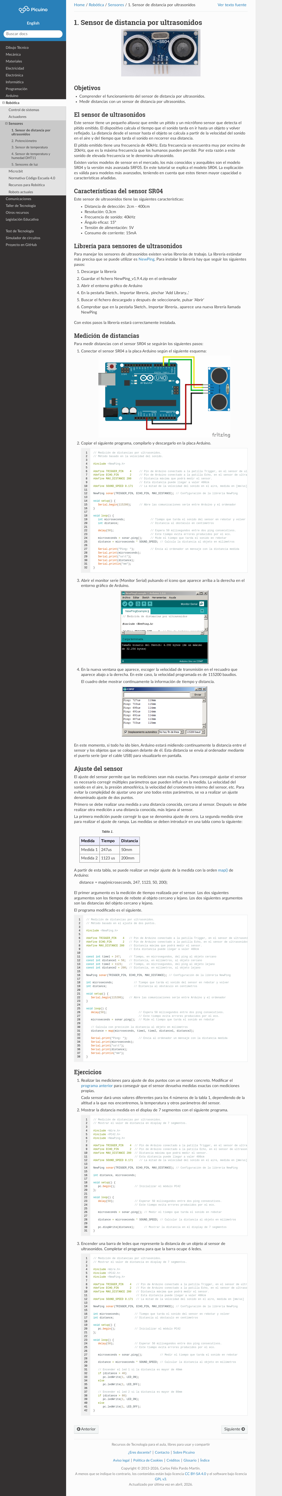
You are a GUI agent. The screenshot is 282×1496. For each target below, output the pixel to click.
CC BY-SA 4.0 (195, 1474)
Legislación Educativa (22, 219)
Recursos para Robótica (27, 185)
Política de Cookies (148, 1460)
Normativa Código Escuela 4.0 (32, 178)
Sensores (116, 5)
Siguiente (234, 1429)
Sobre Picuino (184, 1452)
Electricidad (15, 68)
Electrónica (14, 75)
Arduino (12, 96)
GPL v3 (160, 1479)
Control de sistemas (24, 110)
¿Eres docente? (139, 1452)
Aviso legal (121, 1460)
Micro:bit (16, 171)
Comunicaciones (18, 199)
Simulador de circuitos (23, 238)
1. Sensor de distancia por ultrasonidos (30, 132)
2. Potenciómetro (24, 141)
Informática (15, 82)
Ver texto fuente (232, 5)
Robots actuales (21, 192)
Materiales (14, 61)
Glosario (190, 1460)
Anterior (86, 1429)
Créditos (173, 1460)
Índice (205, 1460)
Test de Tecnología (20, 231)
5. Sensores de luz (24, 164)
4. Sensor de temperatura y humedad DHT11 (30, 156)
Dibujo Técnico (17, 47)
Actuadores (17, 117)
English (33, 23)
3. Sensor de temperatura (29, 147)
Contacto (162, 1452)
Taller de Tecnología (21, 206)
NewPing (146, 259)
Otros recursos (17, 212)
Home (79, 5)
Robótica (96, 5)
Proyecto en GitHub (21, 245)
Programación (16, 89)
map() (223, 870)
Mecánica (13, 54)
